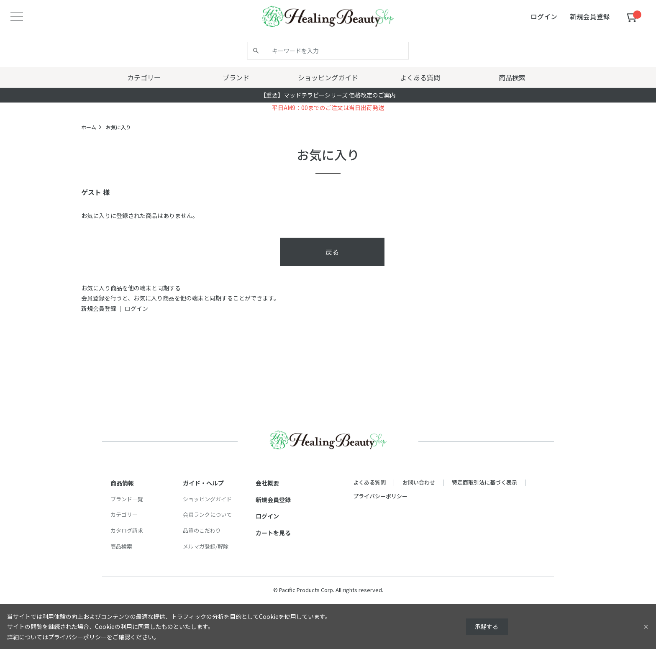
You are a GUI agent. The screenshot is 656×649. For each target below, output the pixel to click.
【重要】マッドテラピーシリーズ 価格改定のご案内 (328, 95)
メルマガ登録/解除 (205, 546)
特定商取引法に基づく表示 (484, 482)
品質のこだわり (202, 530)
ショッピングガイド (207, 499)
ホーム (88, 127)
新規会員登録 (98, 308)
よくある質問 (369, 482)
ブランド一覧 (126, 499)
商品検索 (121, 546)
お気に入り (118, 127)
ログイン (136, 308)
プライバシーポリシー (380, 496)
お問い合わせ (418, 482)
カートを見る (273, 532)
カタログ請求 (126, 530)
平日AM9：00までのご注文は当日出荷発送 (328, 107)
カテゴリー (124, 514)
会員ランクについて (207, 514)
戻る (332, 252)
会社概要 (267, 483)
